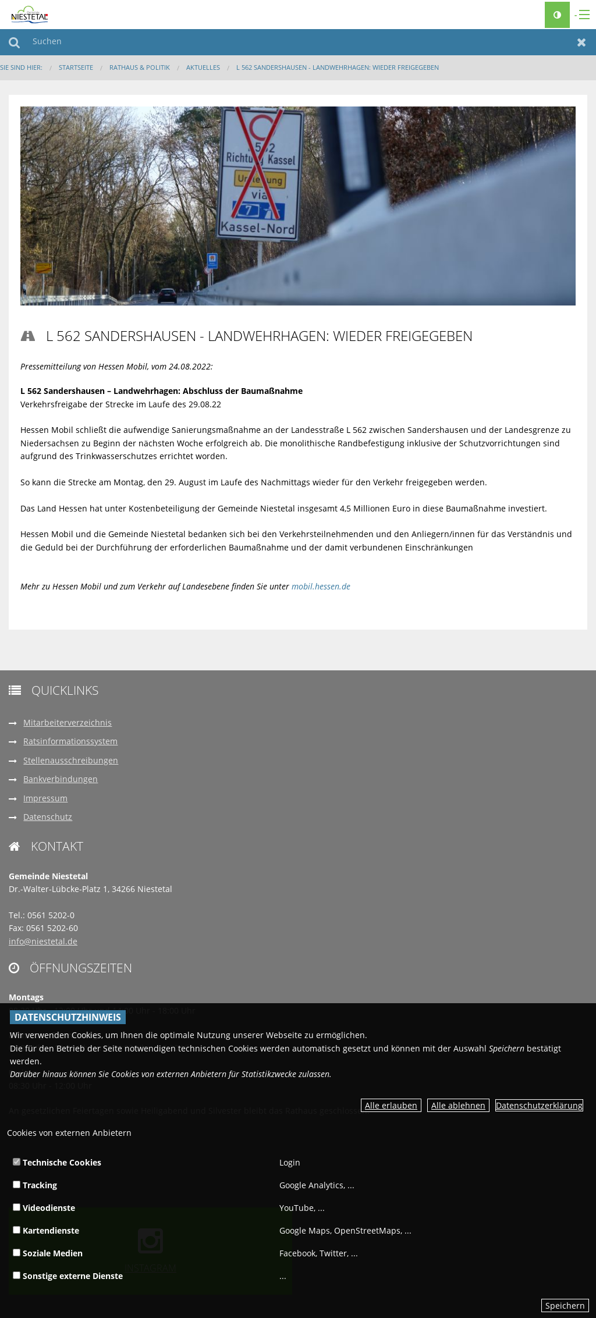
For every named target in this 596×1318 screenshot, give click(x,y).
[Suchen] (298, 42)
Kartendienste (46, 1230)
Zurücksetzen (582, 42)
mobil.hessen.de (321, 586)
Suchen (14, 42)
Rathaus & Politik (139, 67)
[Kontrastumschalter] (557, 15)
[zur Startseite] (30, 13)
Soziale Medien (48, 1253)
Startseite (76, 67)
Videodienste (44, 1207)
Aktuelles (203, 67)
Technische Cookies (57, 1162)
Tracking (35, 1185)
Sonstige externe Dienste (68, 1275)
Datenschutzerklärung (539, 1105)
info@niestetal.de (43, 941)
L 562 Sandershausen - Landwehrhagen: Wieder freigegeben (337, 67)
